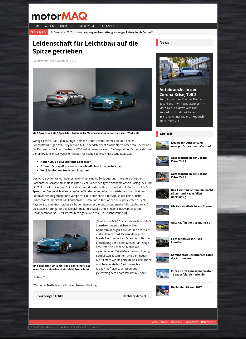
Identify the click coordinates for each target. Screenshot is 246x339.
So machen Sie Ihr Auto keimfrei (186, 240)
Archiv (50, 26)
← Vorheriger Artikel (49, 296)
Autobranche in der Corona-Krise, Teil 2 (189, 159)
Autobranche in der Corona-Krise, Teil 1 (189, 175)
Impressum (86, 26)
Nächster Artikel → (136, 296)
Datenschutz (109, 26)
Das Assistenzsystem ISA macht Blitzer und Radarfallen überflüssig (192, 193)
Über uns (66, 26)
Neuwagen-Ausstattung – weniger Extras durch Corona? (191, 144)
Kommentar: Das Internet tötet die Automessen (192, 256)
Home (36, 26)
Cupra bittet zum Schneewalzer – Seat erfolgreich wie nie (192, 272)
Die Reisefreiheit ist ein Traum (191, 206)
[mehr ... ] (173, 121)
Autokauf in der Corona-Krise (190, 222)
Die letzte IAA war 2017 (186, 287)
